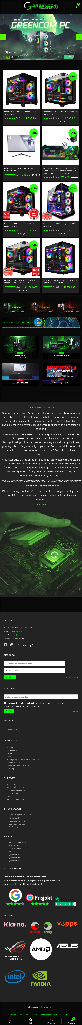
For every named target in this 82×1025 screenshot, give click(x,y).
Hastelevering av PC (17, 821)
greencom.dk (14, 858)
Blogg (68, 1015)
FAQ (8, 796)
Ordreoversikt (12, 751)
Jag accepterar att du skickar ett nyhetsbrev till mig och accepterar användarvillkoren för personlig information (33, 705)
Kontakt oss (11, 784)
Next (79, 37)
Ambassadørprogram (17, 843)
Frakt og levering (14, 793)
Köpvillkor (23, 1015)
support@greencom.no (18, 635)
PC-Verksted (14, 818)
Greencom (12, 729)
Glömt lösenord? (72, 677)
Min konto (11, 748)
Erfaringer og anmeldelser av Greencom (23, 760)
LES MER (41, 504)
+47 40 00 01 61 (17, 631)
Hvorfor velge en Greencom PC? (22, 815)
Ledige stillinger (15, 849)
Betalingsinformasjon (17, 824)
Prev (3, 37)
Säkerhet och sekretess (40, 1015)
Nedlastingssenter (16, 827)
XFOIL (11, 852)
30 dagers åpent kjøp (15, 787)
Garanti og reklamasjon (16, 790)
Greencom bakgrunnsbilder (18, 766)
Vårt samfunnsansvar (15, 799)
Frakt (13, 1015)
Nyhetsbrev (58, 1015)
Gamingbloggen (13, 763)
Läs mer (75, 711)
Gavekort (10, 754)
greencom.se (14, 855)
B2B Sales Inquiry (16, 846)
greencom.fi (14, 861)
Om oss (10, 757)
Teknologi (11, 769)
